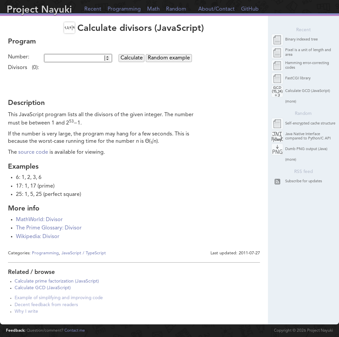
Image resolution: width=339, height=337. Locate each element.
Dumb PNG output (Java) (306, 149)
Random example (169, 58)
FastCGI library (297, 78)
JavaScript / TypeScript (83, 253)
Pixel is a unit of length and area (308, 52)
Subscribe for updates (303, 181)
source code (33, 152)
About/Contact (216, 9)
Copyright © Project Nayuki (303, 331)
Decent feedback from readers (46, 305)
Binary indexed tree (301, 40)
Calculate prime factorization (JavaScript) (57, 281)
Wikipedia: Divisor (37, 236)
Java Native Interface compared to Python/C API (308, 136)
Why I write (26, 311)
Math (153, 9)
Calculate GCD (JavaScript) (43, 288)
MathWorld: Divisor (39, 219)
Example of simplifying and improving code (59, 298)
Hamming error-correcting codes (307, 65)
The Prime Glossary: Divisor (49, 228)
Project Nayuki (39, 10)
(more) (290, 102)
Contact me (74, 331)
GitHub (250, 9)
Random (176, 9)
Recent (92, 9)
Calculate (132, 58)
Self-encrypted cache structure (310, 124)
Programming (124, 9)
